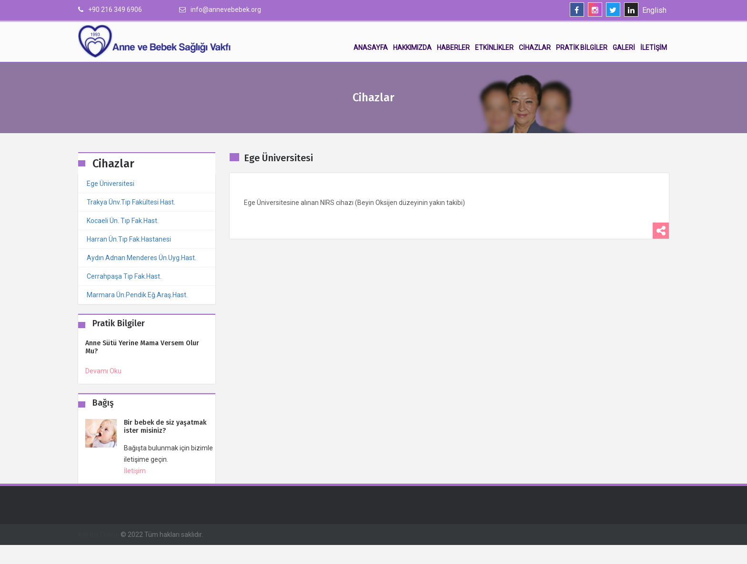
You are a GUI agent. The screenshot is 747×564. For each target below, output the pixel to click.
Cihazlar (535, 47)
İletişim (653, 47)
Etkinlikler (494, 47)
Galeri (624, 47)
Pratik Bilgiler (581, 47)
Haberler (453, 47)
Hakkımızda (412, 47)
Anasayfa (370, 47)
